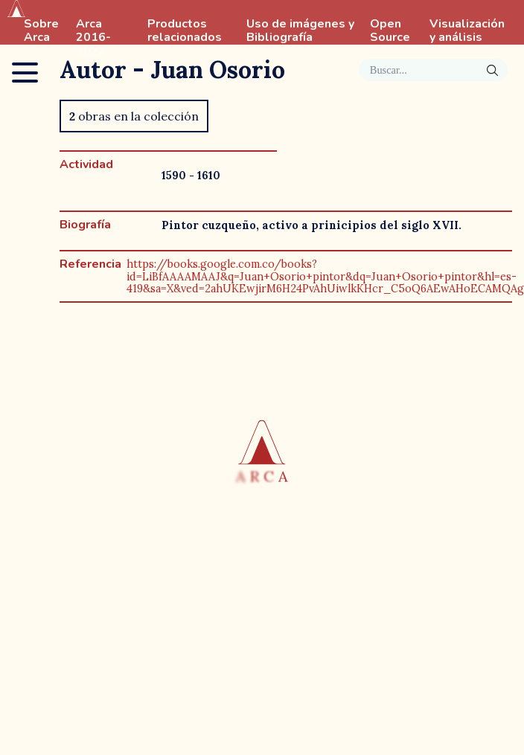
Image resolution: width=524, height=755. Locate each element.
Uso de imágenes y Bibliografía (300, 31)
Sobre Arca (41, 31)
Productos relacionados (184, 31)
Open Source (390, 31)
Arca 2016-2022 (93, 38)
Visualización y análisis (467, 31)
